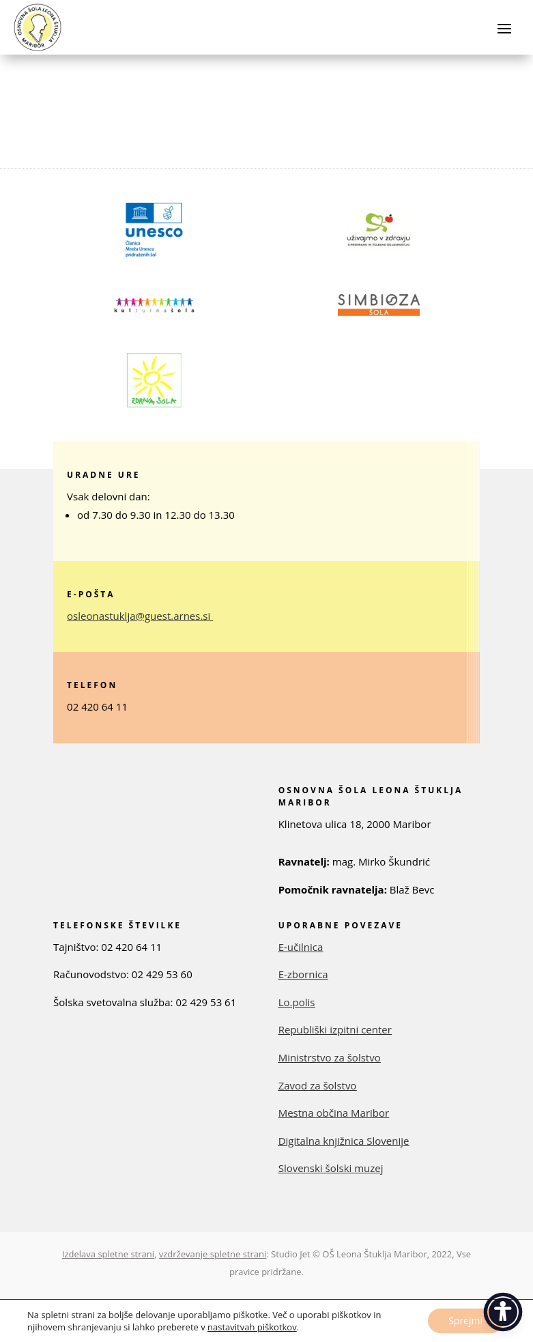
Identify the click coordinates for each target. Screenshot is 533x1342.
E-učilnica (300, 947)
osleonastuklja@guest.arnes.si (138, 616)
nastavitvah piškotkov (252, 1327)
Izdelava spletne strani (108, 1254)
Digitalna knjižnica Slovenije (343, 1140)
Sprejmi (465, 1320)
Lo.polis (296, 1002)
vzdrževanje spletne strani (213, 1254)
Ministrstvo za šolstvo (329, 1057)
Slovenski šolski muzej (331, 1168)
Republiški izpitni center (335, 1029)
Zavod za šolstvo (317, 1085)
